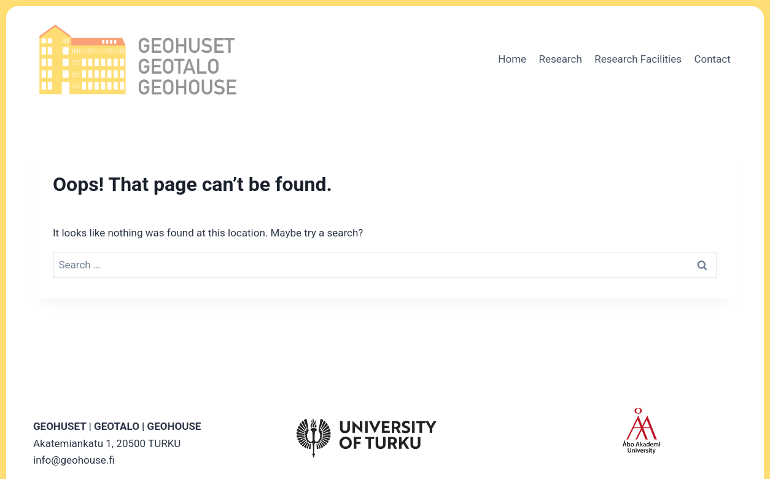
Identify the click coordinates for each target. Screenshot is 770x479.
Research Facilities (638, 59)
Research (560, 59)
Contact (712, 59)
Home (512, 59)
